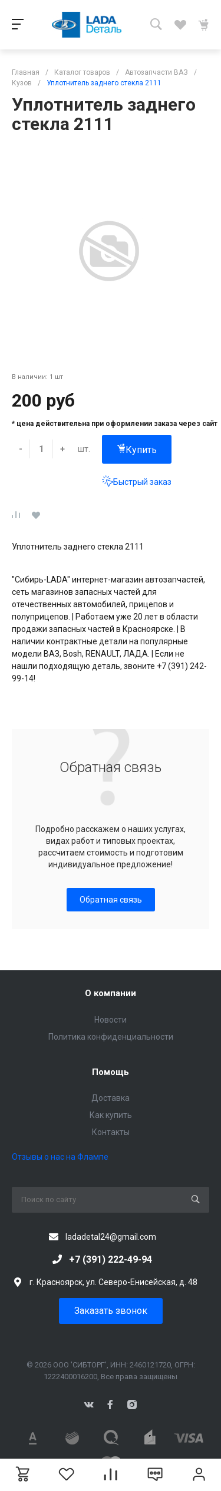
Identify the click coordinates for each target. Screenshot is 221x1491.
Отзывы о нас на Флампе (60, 1156)
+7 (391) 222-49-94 (110, 1259)
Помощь (110, 1072)
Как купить (111, 1115)
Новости (110, 1019)
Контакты (111, 1132)
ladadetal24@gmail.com (110, 1237)
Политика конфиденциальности (110, 1036)
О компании (110, 993)
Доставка (110, 1098)
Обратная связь (111, 899)
